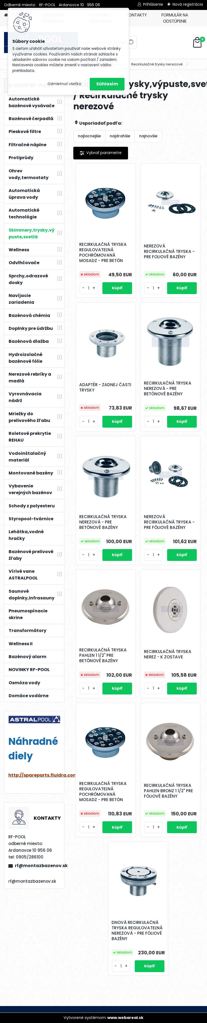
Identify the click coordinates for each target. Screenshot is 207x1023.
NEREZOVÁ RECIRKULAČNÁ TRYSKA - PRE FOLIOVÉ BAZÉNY (169, 251)
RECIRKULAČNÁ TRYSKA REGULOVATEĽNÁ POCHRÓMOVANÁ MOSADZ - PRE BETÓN (103, 252)
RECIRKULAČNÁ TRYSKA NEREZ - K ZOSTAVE (167, 654)
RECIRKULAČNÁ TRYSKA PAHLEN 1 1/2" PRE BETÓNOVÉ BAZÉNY (103, 655)
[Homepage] (6, 15)
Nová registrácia (187, 4)
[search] (130, 44)
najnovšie (148, 136)
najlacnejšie (89, 136)
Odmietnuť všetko (64, 83)
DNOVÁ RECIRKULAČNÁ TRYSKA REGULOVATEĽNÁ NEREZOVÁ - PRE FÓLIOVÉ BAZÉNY (137, 930)
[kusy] (88, 288)
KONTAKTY (136, 15)
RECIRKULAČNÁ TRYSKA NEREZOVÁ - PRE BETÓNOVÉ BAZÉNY (167, 388)
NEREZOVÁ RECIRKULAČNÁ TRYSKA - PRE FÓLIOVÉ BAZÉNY (169, 522)
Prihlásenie (153, 4)
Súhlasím (107, 84)
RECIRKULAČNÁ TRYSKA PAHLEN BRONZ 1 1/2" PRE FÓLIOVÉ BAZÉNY (168, 791)
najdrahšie (120, 136)
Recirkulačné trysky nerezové (157, 64)
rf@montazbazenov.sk (37, 866)
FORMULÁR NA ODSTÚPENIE (174, 18)
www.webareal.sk (125, 1017)
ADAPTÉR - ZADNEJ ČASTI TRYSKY (105, 387)
